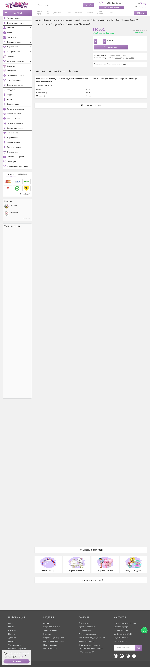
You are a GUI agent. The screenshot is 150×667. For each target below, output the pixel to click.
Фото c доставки (12, 258)
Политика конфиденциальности (92, 638)
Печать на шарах (50, 649)
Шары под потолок (51, 627)
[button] (17, 661)
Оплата (10, 206)
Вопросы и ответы (86, 641)
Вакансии (12, 630)
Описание (40, 71)
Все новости (26, 251)
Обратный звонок (111, 7)
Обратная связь (85, 630)
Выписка (47, 634)
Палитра (86, 13)
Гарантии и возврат (87, 627)
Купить (110, 40)
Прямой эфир (40, 13)
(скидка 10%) (130, 58)
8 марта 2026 (14, 244)
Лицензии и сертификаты (89, 645)
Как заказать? (97, 13)
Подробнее (25, 226)
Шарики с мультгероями (53, 638)
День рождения (50, 630)
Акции (46, 623)
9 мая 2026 (13, 237)
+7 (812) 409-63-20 (86, 652)
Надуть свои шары (51, 645)
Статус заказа (84, 623)
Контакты (109, 13)
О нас (50, 13)
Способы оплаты (57, 71)
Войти (140, 13)
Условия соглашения (87, 634)
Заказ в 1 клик (112, 47)
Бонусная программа (17, 649)
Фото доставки (14, 645)
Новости (11, 634)
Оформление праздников (53, 641)
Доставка (22, 206)
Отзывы (77, 13)
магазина (118, 58)
